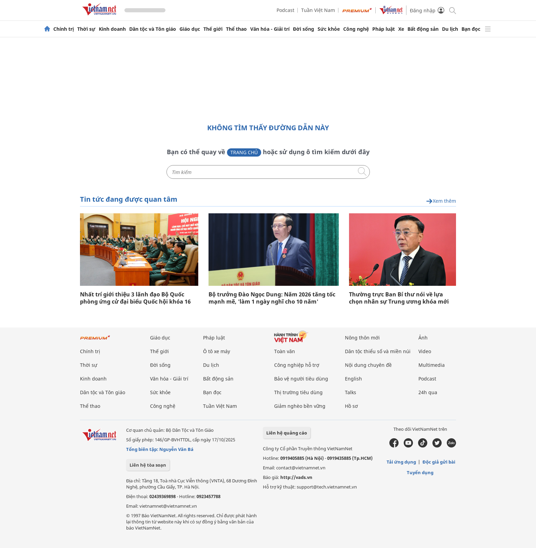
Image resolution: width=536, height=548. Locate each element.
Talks (350, 392)
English (353, 378)
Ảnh (423, 337)
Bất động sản (423, 29)
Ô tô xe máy (216, 351)
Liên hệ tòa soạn (148, 465)
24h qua (427, 392)
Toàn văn (284, 351)
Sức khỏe (329, 29)
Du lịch (450, 29)
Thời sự (86, 29)
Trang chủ (244, 152)
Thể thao (236, 29)
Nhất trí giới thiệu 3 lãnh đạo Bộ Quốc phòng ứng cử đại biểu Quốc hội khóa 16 (135, 298)
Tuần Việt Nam (318, 10)
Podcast (285, 10)
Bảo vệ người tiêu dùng (301, 378)
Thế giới (213, 29)
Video (424, 351)
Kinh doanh (112, 29)
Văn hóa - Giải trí (270, 29)
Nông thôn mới (362, 337)
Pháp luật (383, 29)
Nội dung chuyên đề (368, 365)
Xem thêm (441, 201)
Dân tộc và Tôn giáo (152, 29)
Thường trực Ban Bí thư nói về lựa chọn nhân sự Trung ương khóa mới (399, 298)
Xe (401, 29)
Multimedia (431, 365)
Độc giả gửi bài (439, 462)
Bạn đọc (470, 29)
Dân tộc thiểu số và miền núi (378, 351)
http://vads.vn (296, 477)
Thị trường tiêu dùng (298, 392)
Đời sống (303, 29)
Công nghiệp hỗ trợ (296, 365)
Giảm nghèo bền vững (299, 406)
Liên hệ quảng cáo (286, 433)
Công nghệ (356, 29)
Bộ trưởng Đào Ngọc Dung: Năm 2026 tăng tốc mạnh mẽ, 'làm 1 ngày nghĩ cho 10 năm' (272, 298)
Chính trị (63, 29)
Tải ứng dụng (401, 462)
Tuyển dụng (420, 472)
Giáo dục (189, 29)
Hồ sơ (351, 406)
